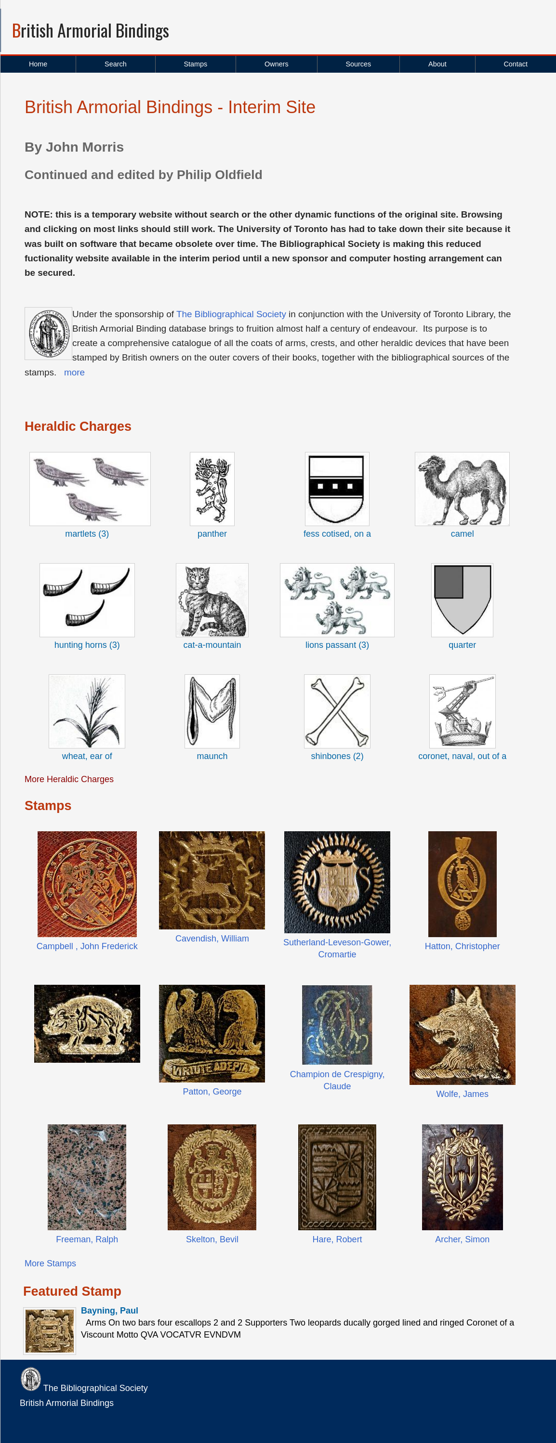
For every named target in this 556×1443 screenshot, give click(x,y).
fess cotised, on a (337, 534)
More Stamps (50, 1263)
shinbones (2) (337, 756)
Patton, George (212, 1091)
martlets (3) (87, 534)
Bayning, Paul (109, 1310)
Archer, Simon (462, 1239)
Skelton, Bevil (212, 1239)
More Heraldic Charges (69, 779)
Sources (358, 64)
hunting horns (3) (87, 645)
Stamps (195, 64)
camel (462, 534)
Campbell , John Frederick (87, 946)
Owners (277, 64)
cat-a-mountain (212, 645)
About (437, 64)
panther (212, 534)
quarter (462, 645)
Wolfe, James (462, 1094)
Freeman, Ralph (87, 1239)
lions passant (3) (337, 645)
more (74, 372)
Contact (515, 64)
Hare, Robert (337, 1239)
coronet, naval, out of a (462, 756)
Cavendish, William (212, 938)
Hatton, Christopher (462, 946)
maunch (212, 756)
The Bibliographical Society (231, 314)
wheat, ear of (87, 756)
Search (116, 64)
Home (38, 64)
